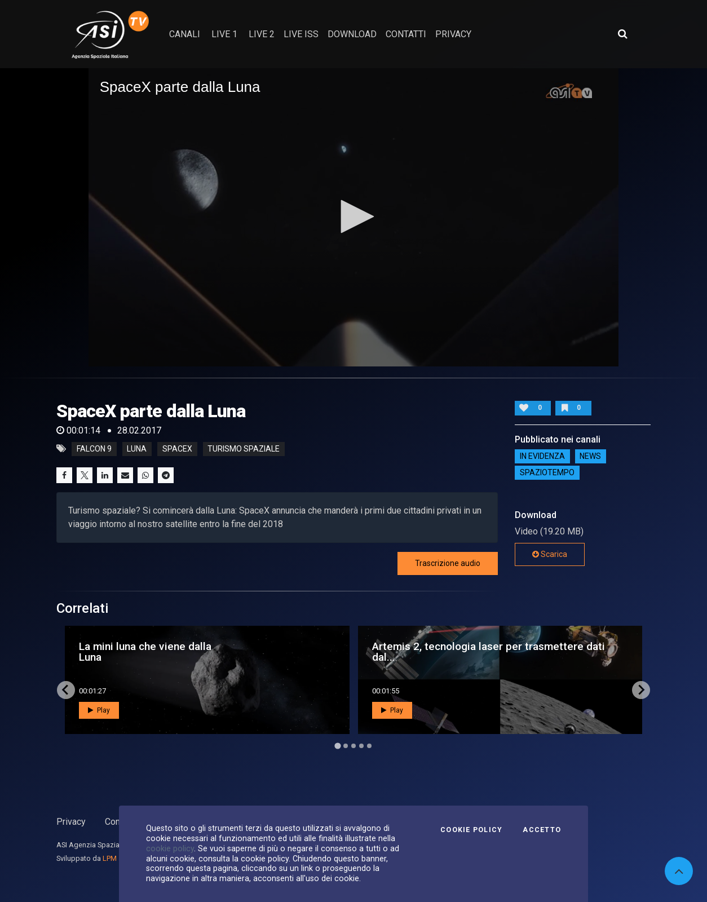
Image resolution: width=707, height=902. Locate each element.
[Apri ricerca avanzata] (622, 34)
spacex (177, 448)
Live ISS (301, 34)
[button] (353, 216)
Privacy (71, 821)
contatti (406, 34)
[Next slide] (641, 690)
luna (137, 448)
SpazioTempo (547, 472)
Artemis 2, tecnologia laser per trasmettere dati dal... (488, 652)
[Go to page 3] (353, 746)
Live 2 (262, 34)
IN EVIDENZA (542, 456)
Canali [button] (184, 34)
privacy (453, 34)
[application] (354, 217)
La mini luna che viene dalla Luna (145, 652)
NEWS (590, 456)
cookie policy (170, 848)
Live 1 (224, 34)
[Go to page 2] (345, 746)
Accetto (542, 829)
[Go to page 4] (361, 746)
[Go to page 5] (369, 746)
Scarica (549, 554)
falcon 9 (94, 448)
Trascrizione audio (447, 563)
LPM (110, 858)
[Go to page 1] (337, 745)
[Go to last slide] (66, 690)
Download (352, 34)
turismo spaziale (243, 448)
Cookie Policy (471, 829)
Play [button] (99, 710)
